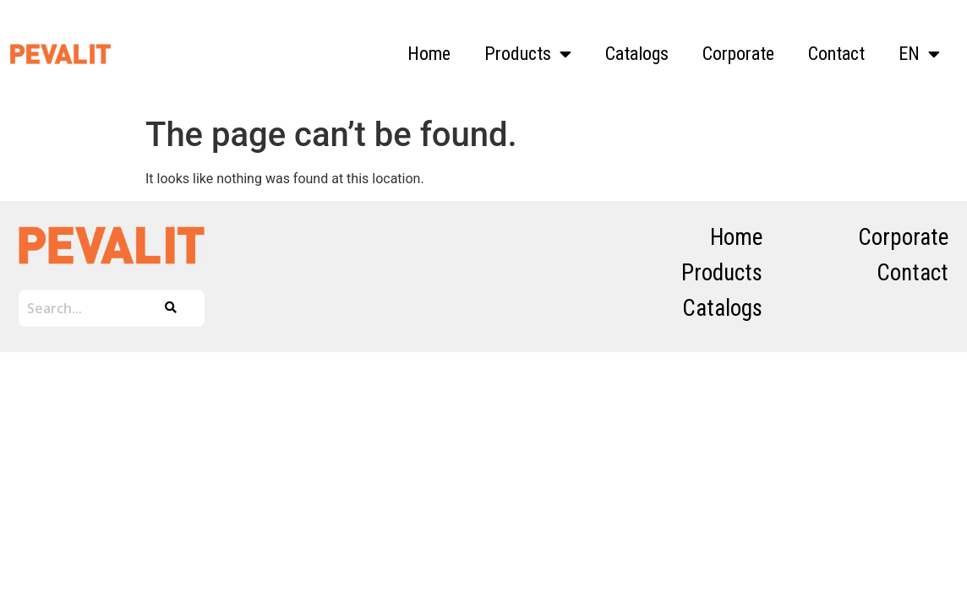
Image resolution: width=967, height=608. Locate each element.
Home (429, 53)
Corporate (738, 53)
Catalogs (637, 53)
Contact (836, 53)
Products (527, 54)
